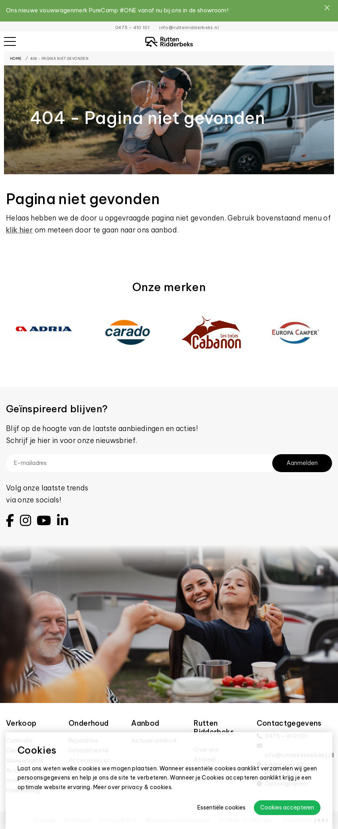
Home (16, 58)
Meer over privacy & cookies (132, 787)
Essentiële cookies (221, 807)
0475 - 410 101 (132, 27)
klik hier (19, 229)
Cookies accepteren (287, 807)
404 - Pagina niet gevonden (59, 58)
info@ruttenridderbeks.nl (188, 27)
